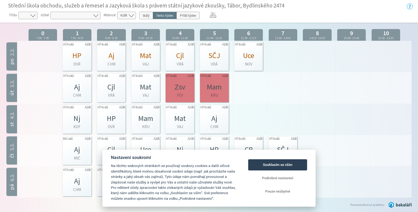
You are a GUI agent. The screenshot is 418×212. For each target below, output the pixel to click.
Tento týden (164, 15)
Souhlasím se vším (277, 165)
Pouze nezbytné (277, 191)
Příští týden (188, 15)
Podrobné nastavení (277, 178)
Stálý (146, 15)
